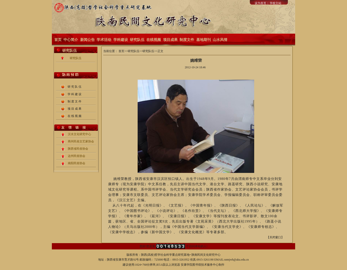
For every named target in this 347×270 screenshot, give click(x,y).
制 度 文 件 (74, 101)
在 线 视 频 (74, 116)
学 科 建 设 (74, 94)
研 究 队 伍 (74, 86)
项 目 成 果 (74, 108)
